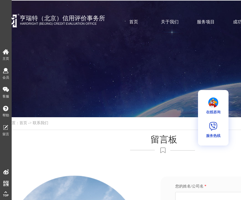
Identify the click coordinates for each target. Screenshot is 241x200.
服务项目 (206, 21)
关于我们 (170, 21)
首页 (133, 21)
